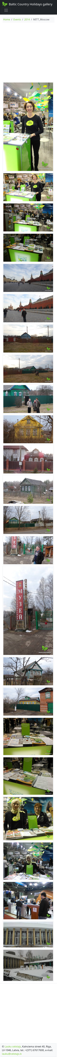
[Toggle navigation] (6, 10)
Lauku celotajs (13, 1046)
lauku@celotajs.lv (12, 1053)
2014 (27, 19)
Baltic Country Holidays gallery (27, 4)
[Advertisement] (28, 52)
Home (6, 19)
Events (17, 19)
